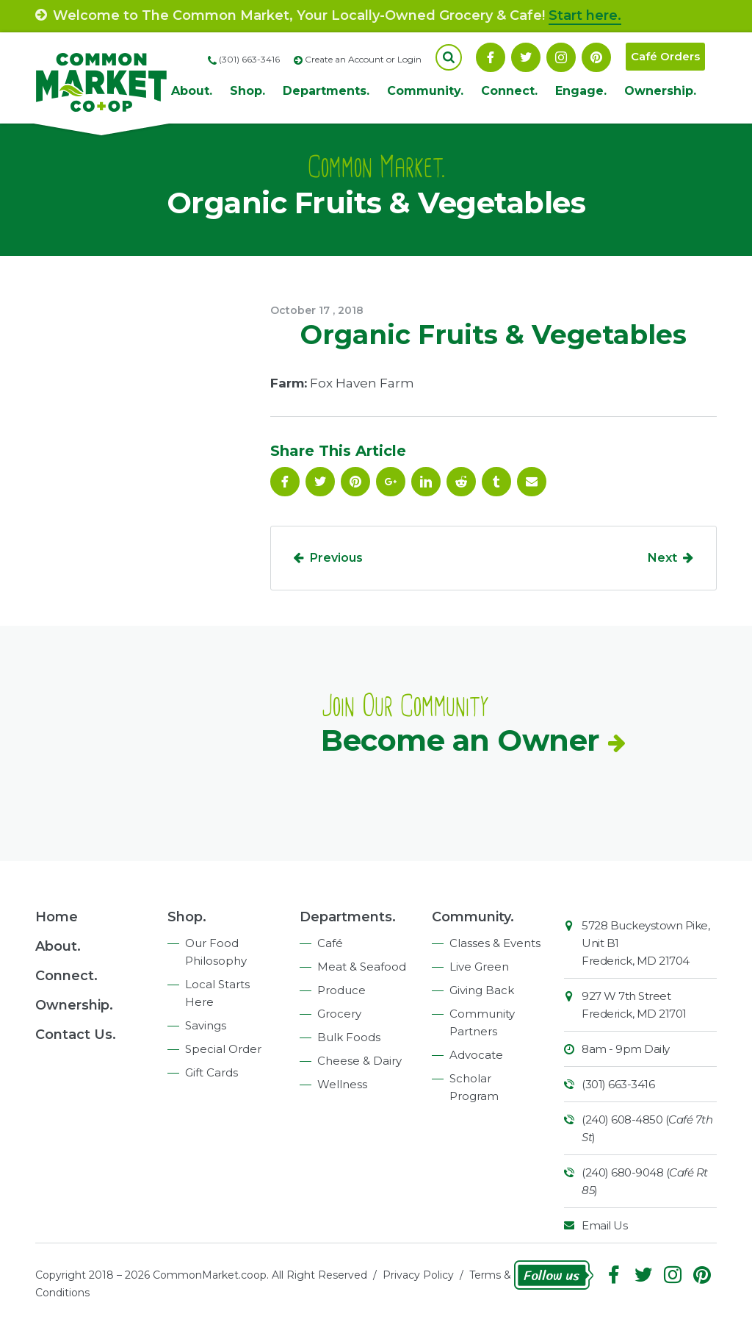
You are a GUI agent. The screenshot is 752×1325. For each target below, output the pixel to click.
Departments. (326, 91)
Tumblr (496, 481)
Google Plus (390, 481)
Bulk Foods (348, 1037)
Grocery (339, 1014)
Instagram (561, 57)
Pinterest (596, 57)
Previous (336, 558)
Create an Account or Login (363, 59)
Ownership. (660, 91)
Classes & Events (494, 943)
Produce (341, 990)
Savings (205, 1025)
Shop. (247, 91)
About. (191, 91)
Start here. (585, 15)
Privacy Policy (418, 1275)
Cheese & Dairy (359, 1061)
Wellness (342, 1084)
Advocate (476, 1055)
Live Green (479, 967)
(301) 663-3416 (618, 1084)
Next (662, 558)
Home (56, 917)
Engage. (581, 91)
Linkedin (426, 481)
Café (330, 943)
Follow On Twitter (525, 57)
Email (531, 481)
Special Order (223, 1049)
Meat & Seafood (361, 967)
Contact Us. (75, 1034)
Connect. (509, 91)
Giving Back (481, 990)
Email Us (604, 1225)
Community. (425, 91)
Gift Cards (211, 1072)
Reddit (461, 481)
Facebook (490, 57)
